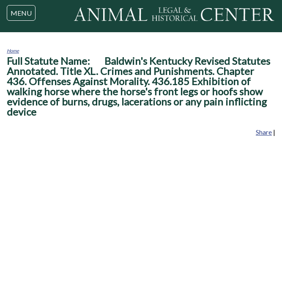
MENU (21, 13)
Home (13, 50)
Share (264, 132)
